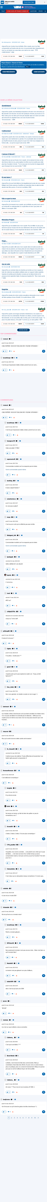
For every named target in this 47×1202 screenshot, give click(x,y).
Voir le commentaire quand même (16, 469)
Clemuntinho (11, 869)
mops (9, 517)
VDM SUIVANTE (39, 72)
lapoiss (9, 575)
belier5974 (10, 981)
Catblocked (6, 131)
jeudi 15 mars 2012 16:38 (8, 635)
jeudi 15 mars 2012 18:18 (11, 1041)
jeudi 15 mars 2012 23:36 (12, 539)
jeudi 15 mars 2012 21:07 (12, 503)
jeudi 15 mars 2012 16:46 (12, 671)
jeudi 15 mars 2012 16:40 (8, 1005)
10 (35, 1118)
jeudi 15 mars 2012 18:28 (12, 1084)
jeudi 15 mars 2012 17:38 (12, 810)
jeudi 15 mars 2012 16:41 (8, 1103)
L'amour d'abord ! (8, 154)
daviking (10, 481)
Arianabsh (6, 907)
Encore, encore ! (23, 330)
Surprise (5, 289)
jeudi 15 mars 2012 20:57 (12, 985)
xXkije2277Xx (11, 611)
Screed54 (10, 826)
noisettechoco (11, 499)
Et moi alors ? (7, 177)
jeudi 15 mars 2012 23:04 (12, 521)
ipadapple (10, 557)
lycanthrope (7, 358)
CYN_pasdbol (11, 845)
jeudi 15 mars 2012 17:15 (11, 929)
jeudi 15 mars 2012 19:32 (12, 967)
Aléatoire (33, 11)
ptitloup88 (6, 631)
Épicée (41, 11)
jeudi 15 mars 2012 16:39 (8, 710)
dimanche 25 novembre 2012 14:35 (15, 615)
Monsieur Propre (8, 220)
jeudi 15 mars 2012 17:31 (11, 445)
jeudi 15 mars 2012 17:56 (12, 463)
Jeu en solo (6, 264)
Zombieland (6, 106)
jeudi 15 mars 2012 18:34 (12, 947)
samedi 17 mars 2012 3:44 (12, 597)
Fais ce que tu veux (9, 199)
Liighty (9, 648)
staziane (5, 1020)
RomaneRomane (8, 770)
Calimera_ (10, 1037)
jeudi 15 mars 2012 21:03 (12, 849)
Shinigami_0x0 (11, 535)
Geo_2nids (10, 687)
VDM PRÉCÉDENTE (8, 72)
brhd (8, 806)
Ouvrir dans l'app (29, 2)
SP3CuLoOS (10, 943)
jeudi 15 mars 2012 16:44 (12, 653)
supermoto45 (11, 459)
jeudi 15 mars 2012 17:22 (8, 362)
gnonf (9, 667)
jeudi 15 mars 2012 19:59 (12, 485)
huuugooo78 (11, 441)
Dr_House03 (11, 749)
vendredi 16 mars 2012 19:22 (13, 753)
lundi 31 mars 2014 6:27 (11, 873)
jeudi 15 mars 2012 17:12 (11, 792)
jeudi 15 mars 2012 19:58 (12, 830)
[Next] (38, 1118)
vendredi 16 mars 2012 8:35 (13, 561)
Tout (3, 11)
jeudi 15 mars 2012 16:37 (8, 343)
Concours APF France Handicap (17, 11)
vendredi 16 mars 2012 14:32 (13, 579)
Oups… (4, 241)
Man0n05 (10, 963)
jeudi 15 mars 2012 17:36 (12, 691)
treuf (8, 593)
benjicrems (6, 1099)
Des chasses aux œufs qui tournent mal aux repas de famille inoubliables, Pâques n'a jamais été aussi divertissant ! (22, 65)
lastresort (6, 706)
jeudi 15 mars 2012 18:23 (12, 1060)
